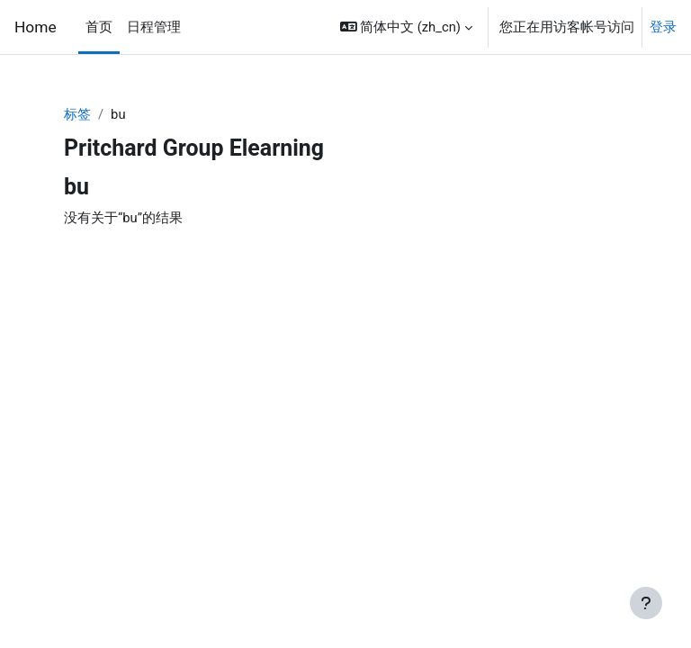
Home (35, 27)
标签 (77, 114)
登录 (663, 27)
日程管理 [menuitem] (154, 27)
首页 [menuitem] (98, 27)
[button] (406, 27)
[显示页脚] (646, 603)
